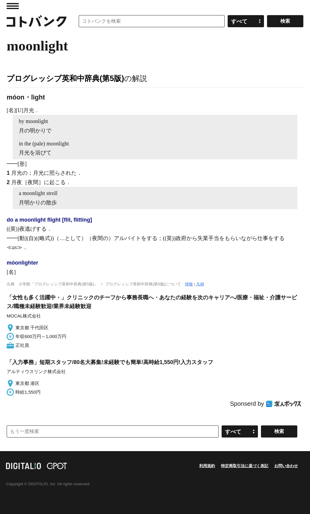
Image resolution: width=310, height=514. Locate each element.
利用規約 (207, 466)
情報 (189, 284)
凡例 (200, 284)
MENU (13, 6)
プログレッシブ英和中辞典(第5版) (65, 78)
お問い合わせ (286, 466)
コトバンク (37, 21)
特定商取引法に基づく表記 (244, 466)
